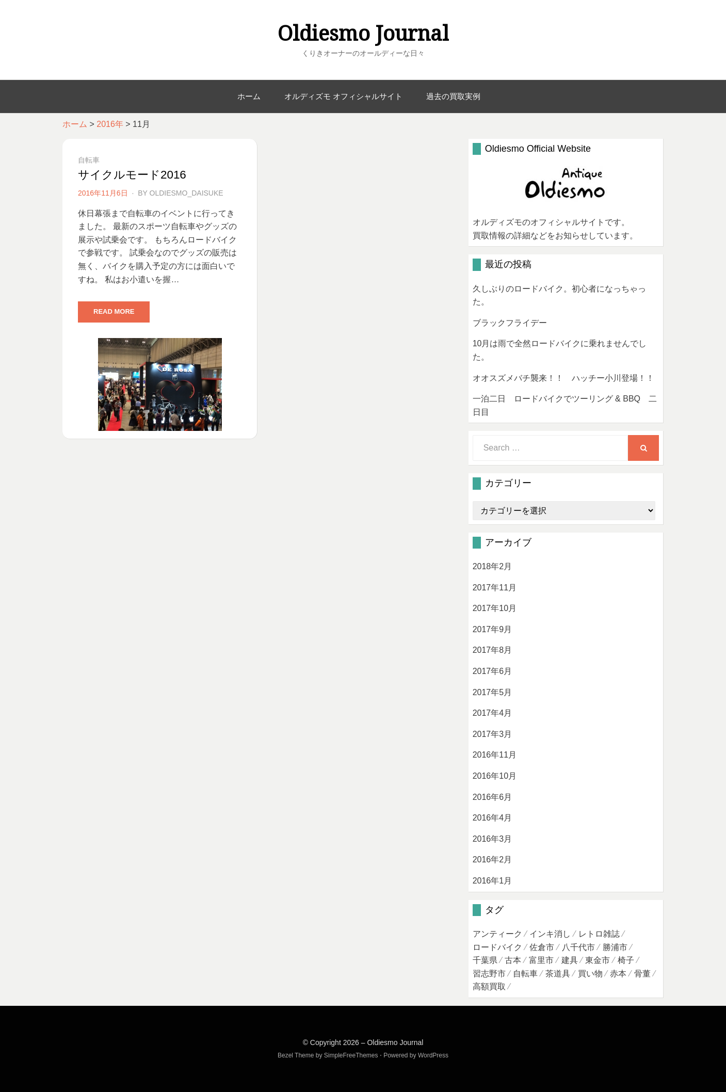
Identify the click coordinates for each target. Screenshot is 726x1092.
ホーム (249, 96)
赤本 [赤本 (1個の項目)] (618, 973)
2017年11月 (495, 587)
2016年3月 (492, 838)
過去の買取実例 (453, 96)
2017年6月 (492, 671)
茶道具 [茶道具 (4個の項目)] (557, 973)
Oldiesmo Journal (363, 34)
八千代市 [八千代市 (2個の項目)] (578, 947)
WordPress (433, 1055)
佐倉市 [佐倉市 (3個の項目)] (541, 947)
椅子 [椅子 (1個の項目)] (626, 960)
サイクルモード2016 (132, 174)
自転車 (89, 160)
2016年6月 (492, 797)
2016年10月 (495, 776)
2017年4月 (492, 713)
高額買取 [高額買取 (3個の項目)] (489, 986)
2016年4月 (492, 817)
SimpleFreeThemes (351, 1055)
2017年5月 (492, 692)
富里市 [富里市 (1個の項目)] (541, 960)
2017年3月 (492, 734)
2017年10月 (495, 608)
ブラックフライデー (510, 322)
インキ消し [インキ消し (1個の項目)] (550, 933)
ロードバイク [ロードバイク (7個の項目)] (497, 947)
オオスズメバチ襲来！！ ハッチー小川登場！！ (563, 378)
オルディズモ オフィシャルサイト (343, 96)
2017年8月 (492, 650)
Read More (113, 311)
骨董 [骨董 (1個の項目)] (642, 973)
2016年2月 (492, 859)
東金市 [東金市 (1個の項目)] (597, 960)
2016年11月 (495, 754)
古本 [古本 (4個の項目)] (513, 960)
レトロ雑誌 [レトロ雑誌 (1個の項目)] (599, 933)
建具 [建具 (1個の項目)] (569, 960)
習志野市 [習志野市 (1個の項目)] (489, 973)
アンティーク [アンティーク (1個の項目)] (497, 933)
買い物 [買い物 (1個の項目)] (590, 973)
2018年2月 (492, 566)
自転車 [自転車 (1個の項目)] (525, 973)
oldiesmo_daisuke (186, 193)
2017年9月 (492, 629)
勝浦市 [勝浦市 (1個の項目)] (615, 947)
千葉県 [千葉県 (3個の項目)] (485, 960)
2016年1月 (492, 880)
